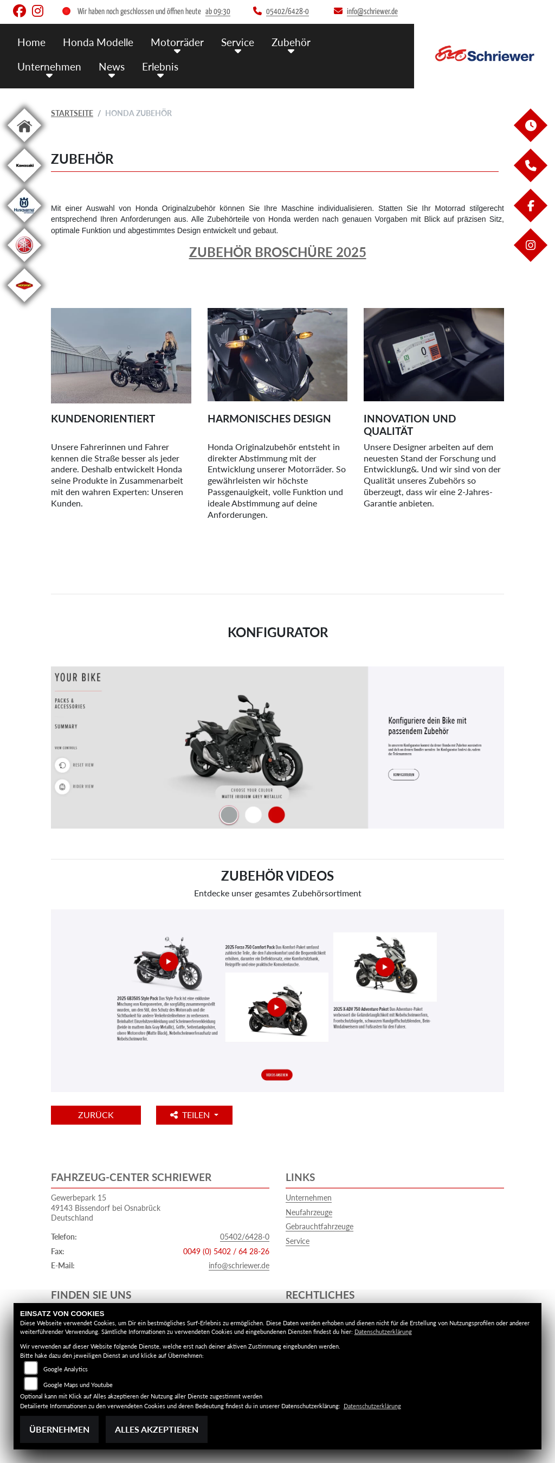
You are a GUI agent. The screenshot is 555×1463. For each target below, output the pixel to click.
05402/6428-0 (244, 1236)
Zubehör (291, 42)
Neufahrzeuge (309, 1212)
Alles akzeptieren (156, 1429)
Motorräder (177, 42)
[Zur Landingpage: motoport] (24, 304)
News (112, 66)
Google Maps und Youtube (78, 1384)
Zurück (96, 1114)
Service (237, 42)
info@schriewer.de (239, 1265)
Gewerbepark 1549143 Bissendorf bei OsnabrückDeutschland (105, 1207)
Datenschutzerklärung (383, 1331)
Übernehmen (59, 1429)
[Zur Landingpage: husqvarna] (24, 224)
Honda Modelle (98, 42)
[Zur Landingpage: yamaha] (24, 264)
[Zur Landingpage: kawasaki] (24, 184)
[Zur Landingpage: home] (24, 144)
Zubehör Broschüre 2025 (277, 252)
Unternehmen (49, 66)
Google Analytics (65, 1368)
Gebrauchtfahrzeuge (319, 1226)
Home (31, 42)
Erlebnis (160, 66)
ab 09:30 (217, 12)
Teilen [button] (191, 1114)
